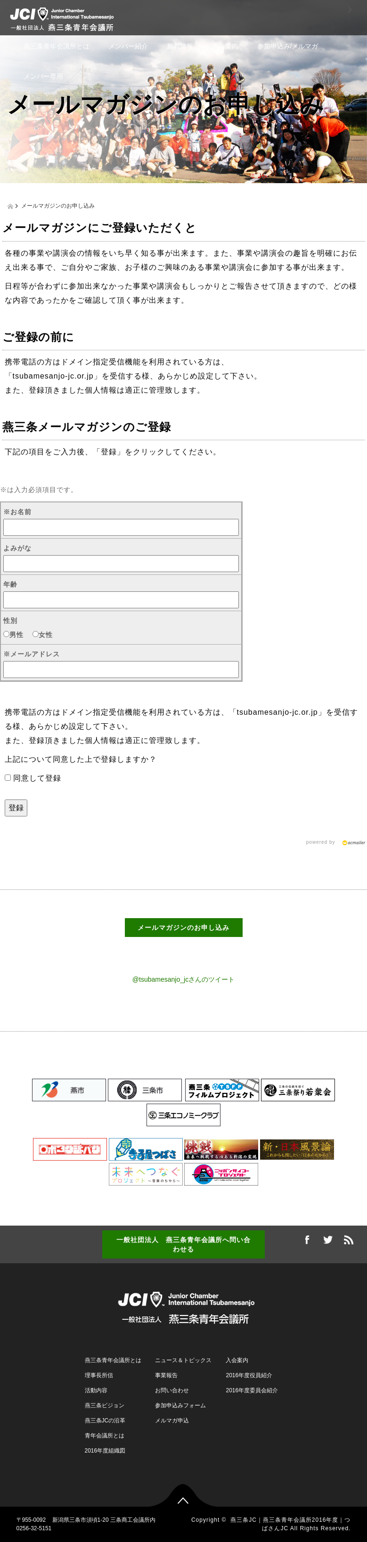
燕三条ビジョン (104, 1405)
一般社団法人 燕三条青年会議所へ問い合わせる (183, 1244)
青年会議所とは (104, 1435)
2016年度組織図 (105, 1450)
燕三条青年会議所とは (57, 46)
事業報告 (166, 1375)
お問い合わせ (172, 1390)
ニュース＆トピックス (183, 1360)
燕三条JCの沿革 (105, 1420)
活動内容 (96, 1390)
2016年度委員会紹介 (252, 1390)
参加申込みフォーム (180, 1405)
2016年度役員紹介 (249, 1375)
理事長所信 (99, 1375)
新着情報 (180, 46)
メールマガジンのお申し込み (183, 927)
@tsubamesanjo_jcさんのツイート (183, 979)
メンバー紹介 (128, 46)
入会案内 (225, 46)
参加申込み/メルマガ (287, 46)
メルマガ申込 (172, 1420)
